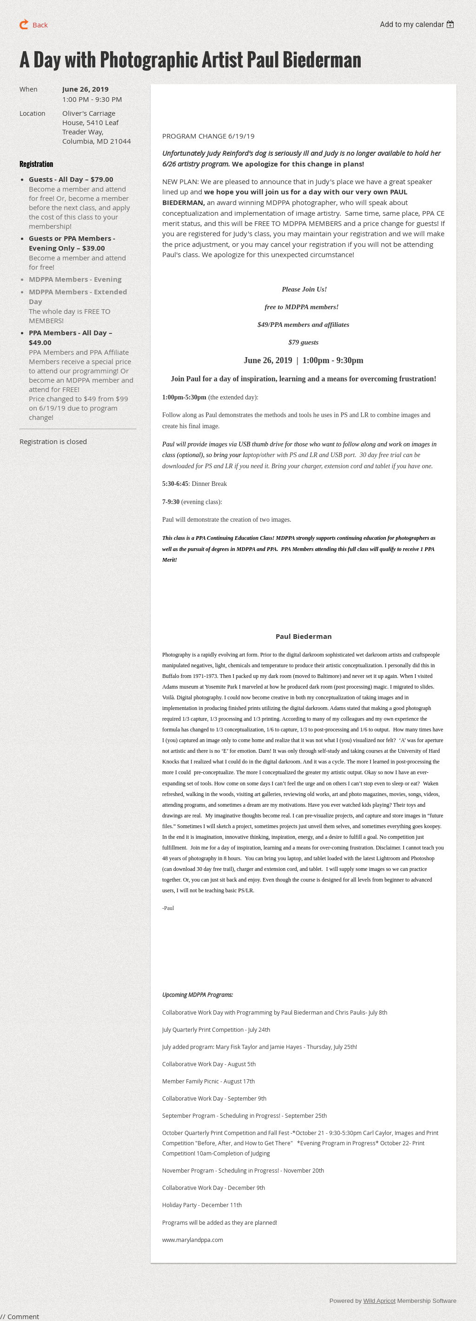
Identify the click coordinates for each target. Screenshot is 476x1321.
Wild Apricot (380, 1300)
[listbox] (418, 24)
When (29, 89)
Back (40, 24)
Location (33, 113)
